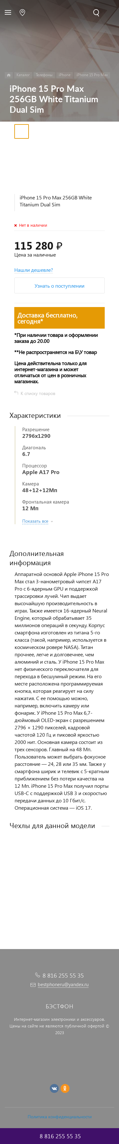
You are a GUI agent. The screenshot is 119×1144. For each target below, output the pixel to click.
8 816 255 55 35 (63, 975)
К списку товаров (38, 393)
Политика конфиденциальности (60, 1117)
